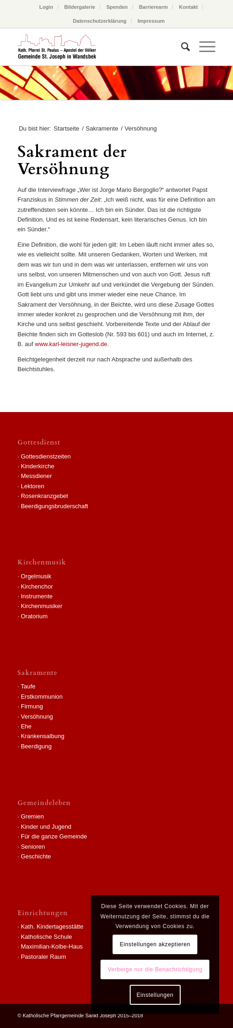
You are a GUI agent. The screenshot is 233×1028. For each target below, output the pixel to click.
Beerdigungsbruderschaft (54, 506)
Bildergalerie (79, 7)
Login (46, 7)
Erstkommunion (42, 696)
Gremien (32, 816)
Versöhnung (37, 716)
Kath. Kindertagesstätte (52, 926)
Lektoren (32, 486)
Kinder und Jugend (46, 826)
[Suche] (181, 46)
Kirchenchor (37, 586)
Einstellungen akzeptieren (155, 944)
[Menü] (202, 46)
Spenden (116, 7)
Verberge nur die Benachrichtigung (154, 969)
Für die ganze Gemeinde (54, 836)
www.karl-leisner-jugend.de (71, 343)
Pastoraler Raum (43, 956)
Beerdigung (36, 746)
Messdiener (36, 475)
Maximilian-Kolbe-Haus (52, 946)
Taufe (28, 686)
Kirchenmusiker (42, 605)
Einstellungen (155, 995)
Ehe (26, 726)
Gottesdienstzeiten (46, 456)
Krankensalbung (42, 736)
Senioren (33, 846)
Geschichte (36, 856)
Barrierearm (153, 7)
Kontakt (188, 7)
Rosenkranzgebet (44, 495)
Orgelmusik (36, 576)
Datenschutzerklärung (99, 21)
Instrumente (37, 596)
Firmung (32, 706)
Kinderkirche (37, 466)
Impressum (151, 21)
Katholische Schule (46, 936)
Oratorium (34, 616)
